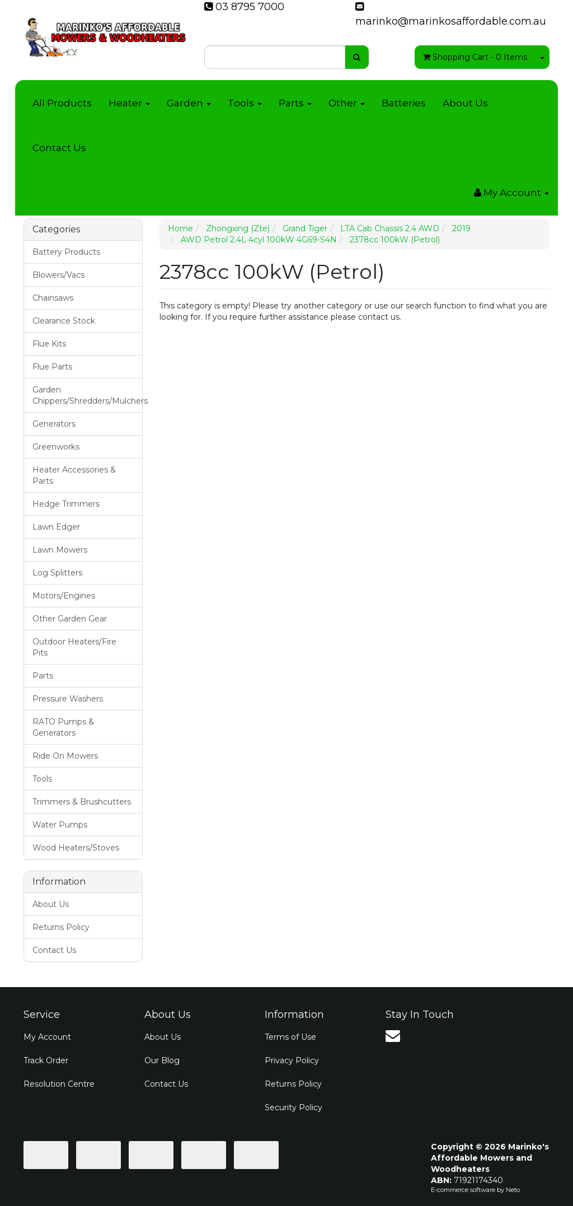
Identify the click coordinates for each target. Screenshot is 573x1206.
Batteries (404, 103)
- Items (475, 57)
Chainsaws (52, 298)
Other (346, 103)
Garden (189, 103)
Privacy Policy (292, 1060)
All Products (62, 103)
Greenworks (55, 447)
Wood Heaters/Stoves (75, 848)
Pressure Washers (67, 699)
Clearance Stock (63, 321)
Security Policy (293, 1107)
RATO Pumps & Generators (63, 727)
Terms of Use (290, 1037)
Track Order (46, 1060)
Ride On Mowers (65, 756)
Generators (54, 424)
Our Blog (162, 1060)
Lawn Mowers (59, 550)
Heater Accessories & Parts (74, 475)
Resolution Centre (59, 1084)
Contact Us (59, 147)
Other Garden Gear (69, 619)
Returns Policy (61, 927)
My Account (47, 1037)
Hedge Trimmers (66, 504)
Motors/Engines (63, 596)
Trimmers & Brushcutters (81, 802)
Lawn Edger (56, 527)
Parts (295, 103)
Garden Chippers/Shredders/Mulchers (87, 395)
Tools (245, 103)
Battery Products (66, 252)
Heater (129, 103)
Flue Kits (49, 344)
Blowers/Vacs (58, 275)
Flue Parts (52, 367)
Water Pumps (59, 825)
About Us (465, 103)
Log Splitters (57, 573)
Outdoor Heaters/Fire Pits (74, 647)
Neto (513, 1190)
